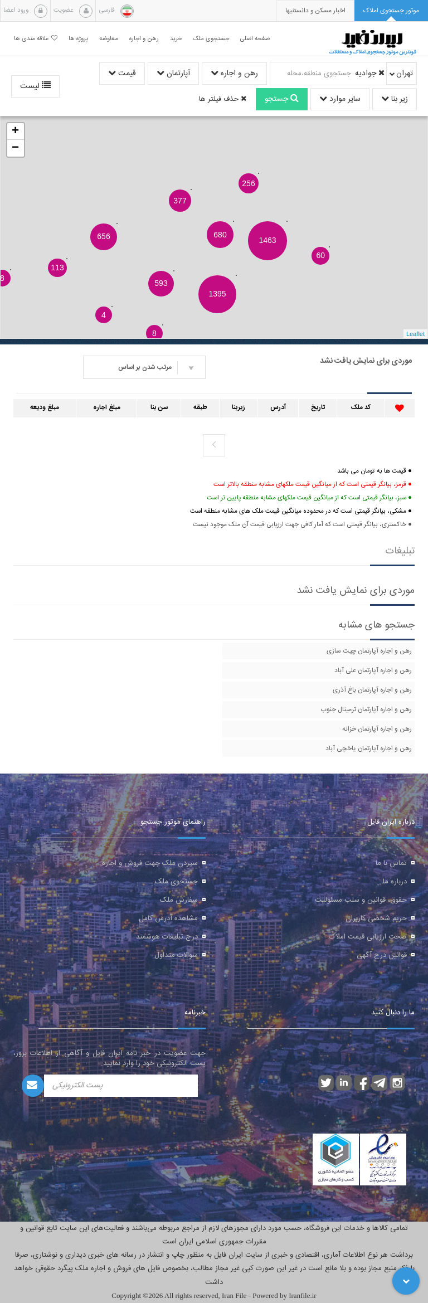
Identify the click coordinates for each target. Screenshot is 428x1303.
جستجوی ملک (176, 882)
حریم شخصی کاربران (376, 918)
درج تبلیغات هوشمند (167, 937)
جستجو (282, 99)
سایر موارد (340, 99)
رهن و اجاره (234, 73)
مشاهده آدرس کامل (168, 918)
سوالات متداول (176, 955)
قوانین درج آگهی (382, 955)
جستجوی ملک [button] (211, 38)
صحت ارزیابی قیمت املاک (368, 937)
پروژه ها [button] (78, 38)
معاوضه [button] (108, 38)
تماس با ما (391, 863)
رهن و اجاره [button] (144, 38)
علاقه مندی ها (35, 38)
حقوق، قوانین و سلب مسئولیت (361, 900)
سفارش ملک (179, 900)
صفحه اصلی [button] (255, 38)
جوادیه (370, 73)
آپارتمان (173, 73)
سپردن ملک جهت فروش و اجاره (150, 863)
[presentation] (315, 11)
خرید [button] (176, 38)
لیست (35, 86)
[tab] (391, 11)
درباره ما (395, 882)
